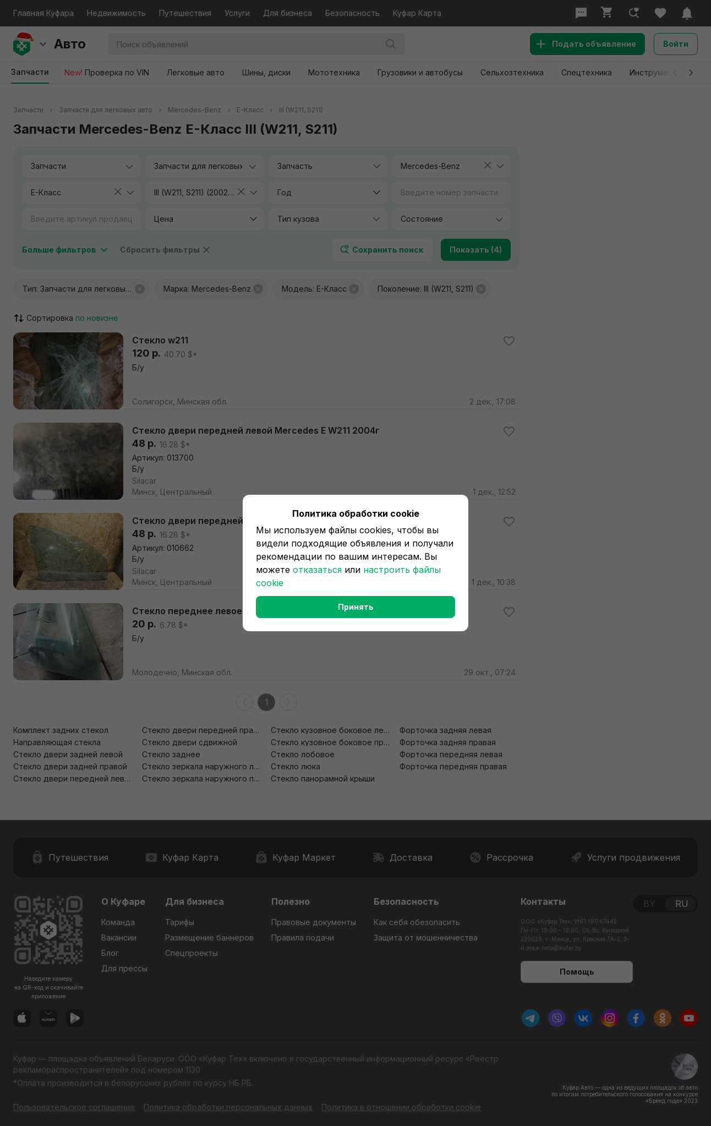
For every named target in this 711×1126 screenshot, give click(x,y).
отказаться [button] (317, 569)
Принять (356, 606)
